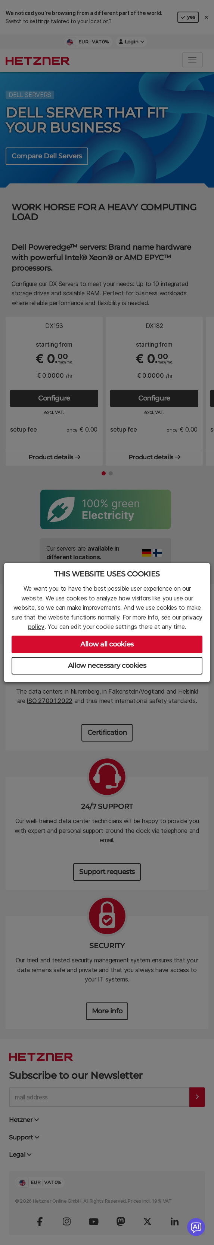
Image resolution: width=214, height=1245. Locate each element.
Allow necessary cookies (107, 665)
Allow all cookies (107, 644)
